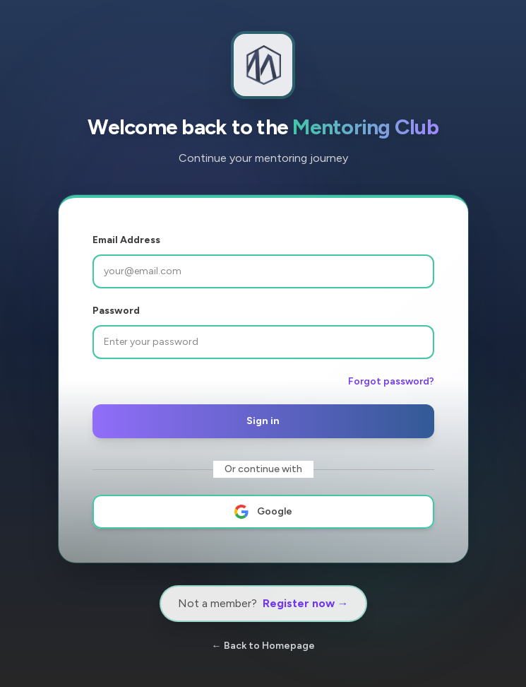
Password (116, 311)
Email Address (126, 240)
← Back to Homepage (263, 646)
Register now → (306, 603)
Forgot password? (391, 381)
